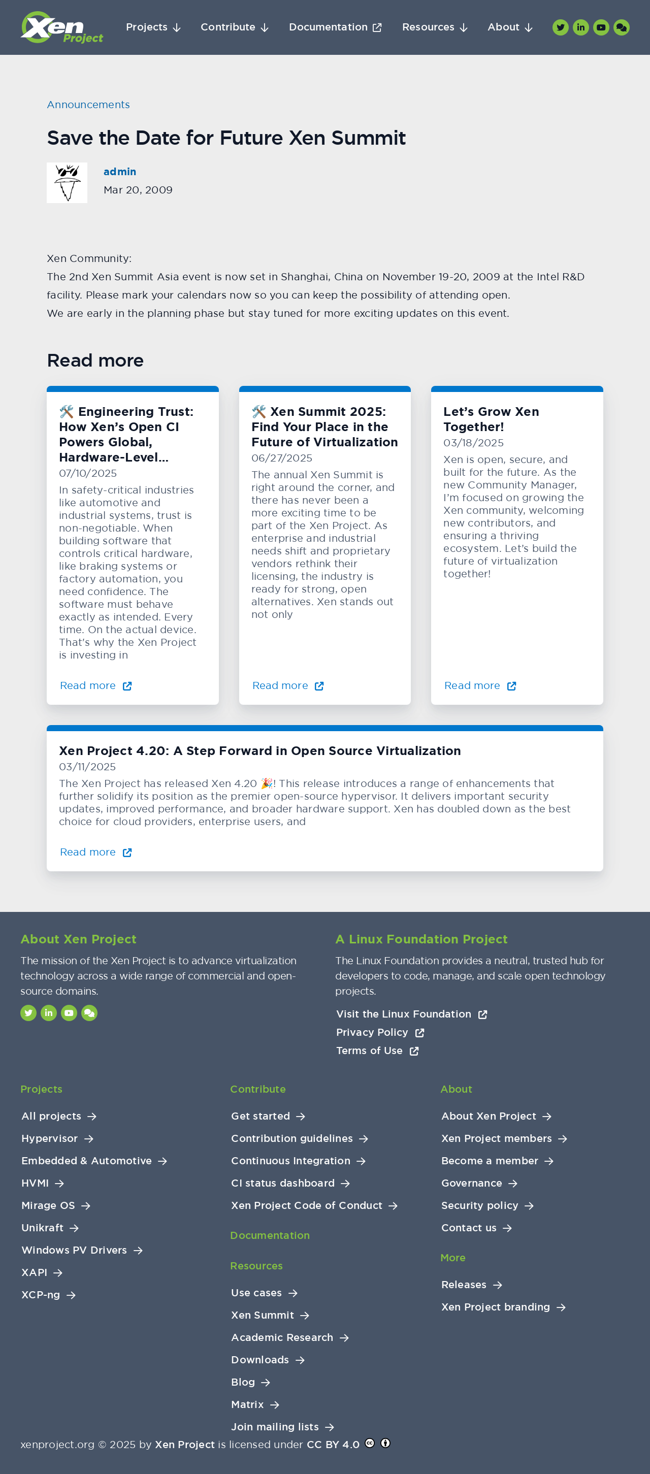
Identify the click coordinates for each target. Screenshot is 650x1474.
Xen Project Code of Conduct (306, 1205)
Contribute (228, 27)
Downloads (260, 1360)
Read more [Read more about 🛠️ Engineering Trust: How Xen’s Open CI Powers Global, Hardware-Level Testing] (96, 685)
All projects (51, 1116)
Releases (464, 1285)
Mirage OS (48, 1205)
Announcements (88, 104)
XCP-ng (40, 1295)
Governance (472, 1183)
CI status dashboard (283, 1183)
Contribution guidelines (292, 1138)
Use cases (256, 1293)
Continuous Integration (290, 1161)
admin (120, 171)
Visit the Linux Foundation (412, 1014)
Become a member (490, 1161)
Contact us (469, 1228)
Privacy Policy (380, 1032)
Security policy (480, 1205)
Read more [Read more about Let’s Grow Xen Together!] (480, 685)
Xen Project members (496, 1138)
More (453, 1257)
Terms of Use (377, 1050)
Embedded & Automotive (86, 1161)
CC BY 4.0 (333, 1444)
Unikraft (42, 1228)
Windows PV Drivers (74, 1250)
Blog (243, 1382)
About (503, 27)
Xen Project (185, 1444)
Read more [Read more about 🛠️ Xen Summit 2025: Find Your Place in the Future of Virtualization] (288, 685)
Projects (147, 27)
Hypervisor (49, 1138)
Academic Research (282, 1337)
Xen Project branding (495, 1307)
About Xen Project (488, 1116)
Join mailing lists (275, 1427)
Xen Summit (262, 1315)
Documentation (328, 27)
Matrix (247, 1404)
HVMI (35, 1183)
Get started (260, 1116)
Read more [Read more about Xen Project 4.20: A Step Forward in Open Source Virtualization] (96, 851)
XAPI (34, 1272)
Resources (428, 27)
